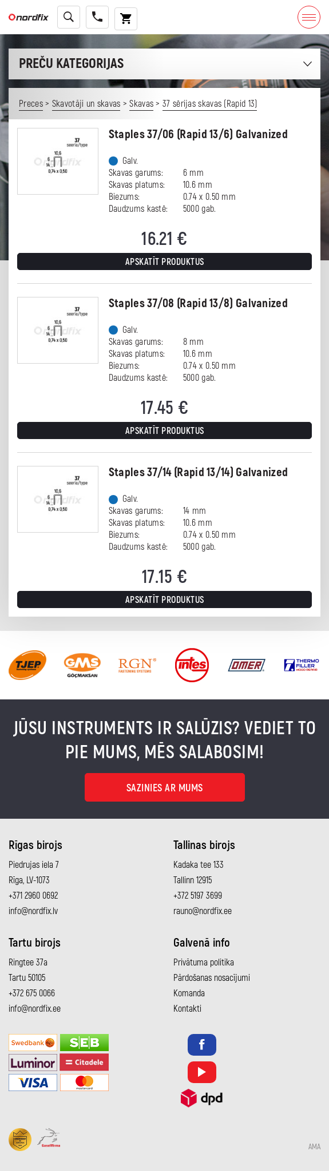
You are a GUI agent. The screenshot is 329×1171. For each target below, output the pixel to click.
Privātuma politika (203, 962)
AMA (314, 1147)
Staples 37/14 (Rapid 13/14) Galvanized (198, 472)
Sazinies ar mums (164, 788)
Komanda (189, 993)
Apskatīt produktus (164, 262)
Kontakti (187, 1009)
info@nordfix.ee (35, 1009)
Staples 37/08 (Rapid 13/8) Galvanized (198, 303)
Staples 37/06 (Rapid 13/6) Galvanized (198, 134)
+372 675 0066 (32, 993)
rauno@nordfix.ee (202, 911)
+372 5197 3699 (197, 896)
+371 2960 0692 (33, 896)
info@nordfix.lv (33, 911)
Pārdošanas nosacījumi (211, 978)
